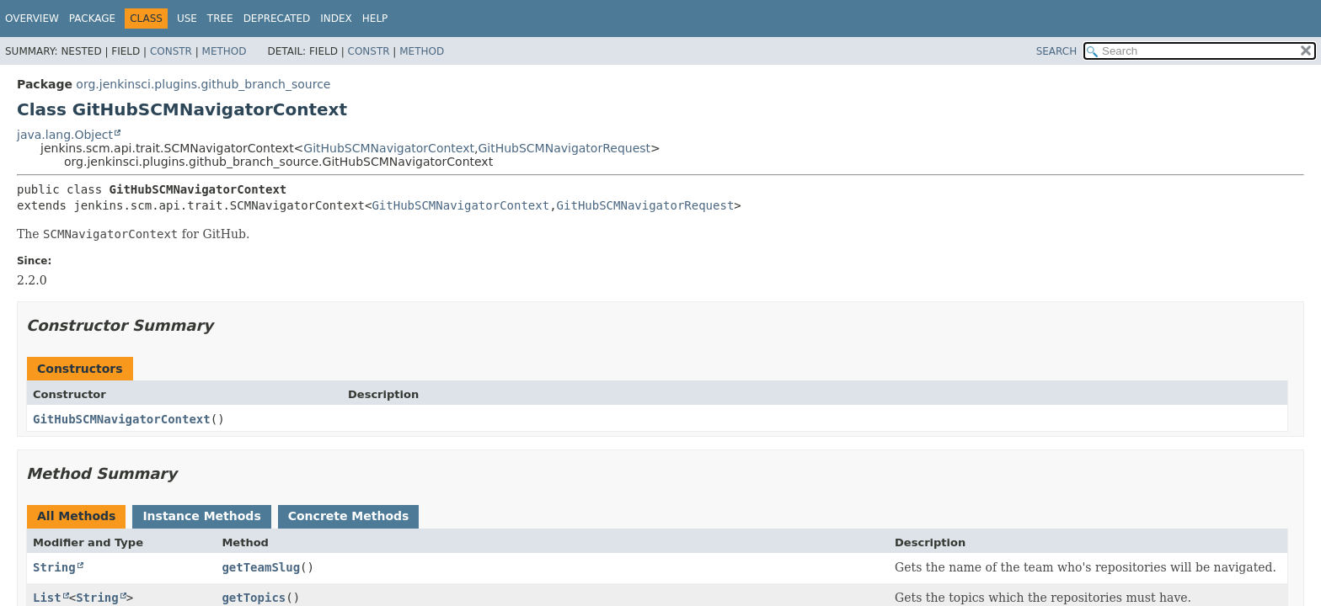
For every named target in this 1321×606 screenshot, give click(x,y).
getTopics (254, 597)
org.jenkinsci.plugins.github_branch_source (203, 84)
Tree (220, 18)
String (54, 567)
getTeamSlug (261, 567)
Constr (171, 51)
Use (187, 18)
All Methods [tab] (76, 516)
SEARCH (1057, 51)
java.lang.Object (65, 134)
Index (336, 18)
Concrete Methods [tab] (348, 516)
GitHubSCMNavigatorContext (388, 148)
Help (375, 18)
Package (92, 18)
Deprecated (277, 18)
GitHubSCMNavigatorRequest (564, 148)
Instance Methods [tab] (201, 516)
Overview (32, 18)
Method (224, 51)
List (47, 597)
